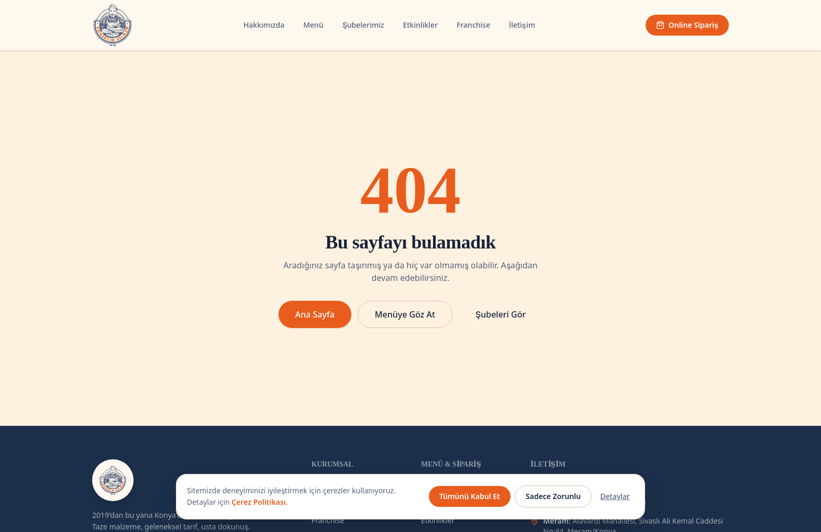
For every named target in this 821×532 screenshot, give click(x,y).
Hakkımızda (263, 25)
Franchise (473, 25)
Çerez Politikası (258, 502)
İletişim (522, 25)
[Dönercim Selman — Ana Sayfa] (112, 25)
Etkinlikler (420, 25)
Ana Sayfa (315, 314)
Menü (313, 25)
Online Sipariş (687, 25)
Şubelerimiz (363, 25)
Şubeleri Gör (500, 314)
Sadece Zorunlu (553, 496)
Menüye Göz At (405, 314)
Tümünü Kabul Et (469, 496)
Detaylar (615, 496)
